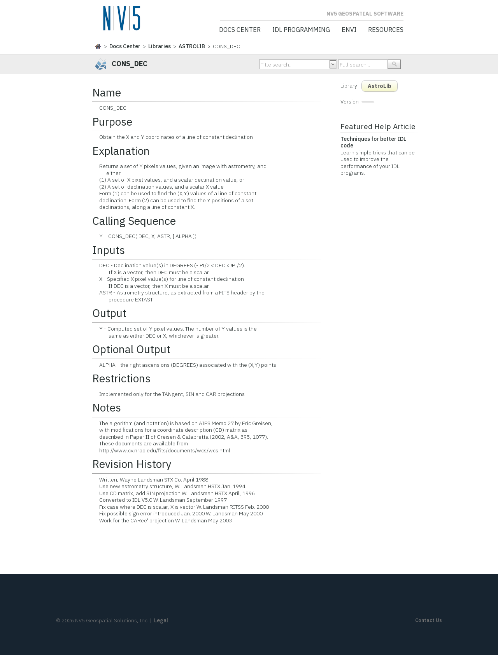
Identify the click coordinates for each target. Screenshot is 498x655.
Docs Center (240, 29)
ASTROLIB (192, 46)
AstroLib (379, 85)
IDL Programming (301, 29)
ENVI (349, 29)
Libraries (159, 46)
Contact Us (428, 620)
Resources (385, 29)
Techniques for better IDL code (373, 142)
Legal (161, 620)
